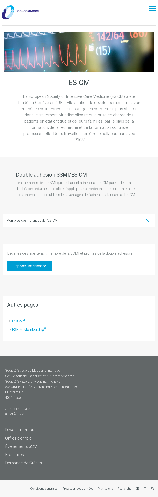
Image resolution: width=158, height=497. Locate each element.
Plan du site (105, 488)
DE (137, 488)
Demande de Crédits (23, 462)
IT (144, 488)
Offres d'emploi (19, 438)
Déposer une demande (29, 266)
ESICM (17, 321)
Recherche (124, 488)
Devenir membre (20, 429)
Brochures (14, 454)
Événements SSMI (21, 446)
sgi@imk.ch (15, 413)
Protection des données (78, 488)
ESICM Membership (28, 329)
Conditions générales (44, 488)
